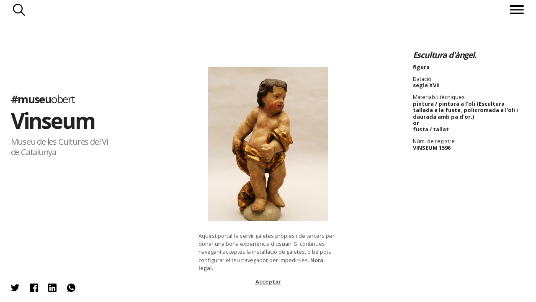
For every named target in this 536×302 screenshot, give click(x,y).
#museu (43, 99)
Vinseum (53, 120)
